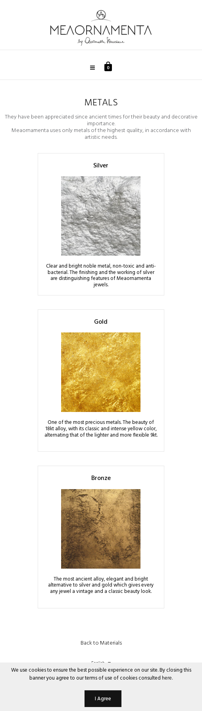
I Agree (103, 699)
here (167, 678)
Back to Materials (101, 643)
